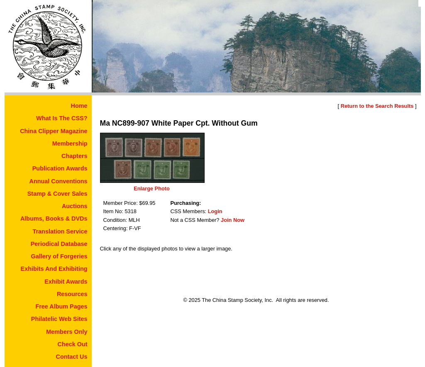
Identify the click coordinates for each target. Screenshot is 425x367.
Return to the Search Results (377, 106)
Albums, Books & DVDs (54, 218)
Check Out (73, 344)
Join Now (232, 220)
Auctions (75, 206)
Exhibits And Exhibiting (54, 268)
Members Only (66, 331)
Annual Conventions (58, 181)
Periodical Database (59, 244)
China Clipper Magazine (53, 131)
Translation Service (60, 231)
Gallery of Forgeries (59, 256)
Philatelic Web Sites (59, 319)
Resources (72, 294)
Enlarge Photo (152, 188)
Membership (70, 143)
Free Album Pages (61, 306)
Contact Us (72, 356)
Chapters (74, 156)
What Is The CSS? (61, 118)
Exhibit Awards (65, 281)
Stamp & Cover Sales (57, 193)
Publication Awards (60, 168)
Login (215, 211)
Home (79, 105)
